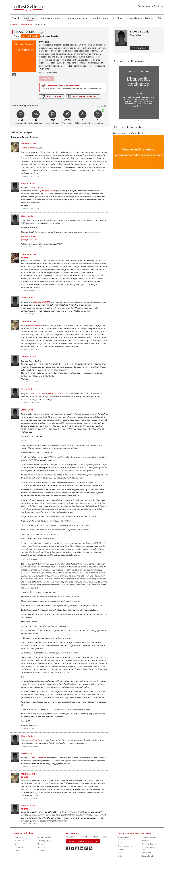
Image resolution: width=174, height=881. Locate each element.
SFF (17, 861)
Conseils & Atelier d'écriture (139, 16)
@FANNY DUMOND (30, 241)
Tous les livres (31, 16)
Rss (91, 869)
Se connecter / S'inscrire (150, 4)
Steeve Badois (52, 34)
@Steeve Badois (29, 150)
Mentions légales (147, 854)
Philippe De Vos (29, 186)
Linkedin (82, 869)
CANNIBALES (41, 22)
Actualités (117, 16)
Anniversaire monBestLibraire (128, 131)
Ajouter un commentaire (86, 98)
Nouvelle (36, 34)
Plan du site (145, 870)
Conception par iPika (147, 865)
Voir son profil (139, 46)
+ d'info (98, 108)
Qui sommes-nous (125, 863)
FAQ (119, 860)
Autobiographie (46, 854)
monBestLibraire (100, 16)
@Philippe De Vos (49, 194)
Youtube (78, 869)
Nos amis (144, 858)
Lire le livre (47, 77)
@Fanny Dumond (38, 401)
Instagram (87, 869)
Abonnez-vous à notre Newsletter (83, 862)
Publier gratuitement (77, 16)
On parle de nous (148, 861)
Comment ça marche (123, 855)
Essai (18, 868)
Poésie (42, 861)
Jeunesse (20, 864)
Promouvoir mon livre (52, 16)
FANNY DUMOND (30, 146)
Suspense (20, 858)
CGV (119, 873)
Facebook (69, 869)
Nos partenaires (147, 873)
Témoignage (45, 858)
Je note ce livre (54, 98)
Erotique (42, 864)
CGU (119, 870)
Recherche (159, 16)
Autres (27, 34)
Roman (19, 854)
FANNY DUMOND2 (30, 259)
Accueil (16, 16)
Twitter (73, 869)
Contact (120, 866)
